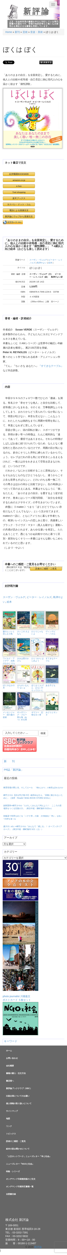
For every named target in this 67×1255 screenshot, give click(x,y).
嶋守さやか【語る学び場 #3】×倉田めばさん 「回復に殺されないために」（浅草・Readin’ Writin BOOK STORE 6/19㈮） (33, 796)
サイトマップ (12, 1111)
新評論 (36, 11)
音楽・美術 (36, 32)
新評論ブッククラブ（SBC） (19, 1088)
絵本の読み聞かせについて (18, 1149)
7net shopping (18, 192)
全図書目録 (11, 1194)
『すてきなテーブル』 (50, 365)
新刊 (17, 32)
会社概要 (10, 1066)
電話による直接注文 (19, 210)
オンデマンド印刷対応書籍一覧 (20, 1186)
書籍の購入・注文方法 (16, 1073)
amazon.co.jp (19, 180)
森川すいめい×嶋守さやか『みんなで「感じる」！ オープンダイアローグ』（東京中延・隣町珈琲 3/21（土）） (32, 827)
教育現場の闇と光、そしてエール (33, 787)
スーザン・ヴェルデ (38, 260)
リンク (9, 1126)
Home (8, 32)
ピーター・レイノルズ (39, 597)
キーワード (10, 1041)
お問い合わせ (12, 1058)
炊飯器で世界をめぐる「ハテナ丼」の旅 (32, 817)
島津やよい (42, 263)
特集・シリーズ (13, 1171)
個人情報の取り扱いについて (19, 1103)
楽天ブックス (18, 198)
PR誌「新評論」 (14, 769)
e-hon (19, 186)
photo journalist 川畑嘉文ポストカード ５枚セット (20, 951)
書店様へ (10, 1081)
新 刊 (9, 761)
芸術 (25, 32)
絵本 (50, 263)
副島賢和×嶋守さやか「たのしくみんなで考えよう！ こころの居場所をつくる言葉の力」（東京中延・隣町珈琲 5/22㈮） (32, 806)
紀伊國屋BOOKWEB (19, 174)
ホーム (9, 1050)
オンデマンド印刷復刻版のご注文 (20, 1179)
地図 (8, 1118)
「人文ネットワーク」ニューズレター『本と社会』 (28, 1156)
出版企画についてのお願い (18, 1096)
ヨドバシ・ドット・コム (19, 204)
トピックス (11, 1134)
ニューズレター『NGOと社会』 (20, 1164)
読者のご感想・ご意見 (46, 568)
